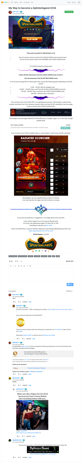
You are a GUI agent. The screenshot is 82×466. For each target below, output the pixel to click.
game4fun (44, 256)
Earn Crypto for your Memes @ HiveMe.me (28, 433)
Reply (70, 284)
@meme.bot (20, 389)
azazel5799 (23, 431)
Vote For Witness (35, 454)
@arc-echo (16, 11)
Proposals (27, 2)
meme (57, 256)
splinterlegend (22, 256)
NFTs (21, 2)
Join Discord (52, 454)
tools (49, 309)
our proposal (38, 371)
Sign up (74, 2)
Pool (32, 2)
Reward (69, 291)
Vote (31, 371)
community (64, 309)
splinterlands (13, 256)
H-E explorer (57, 329)
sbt (53, 256)
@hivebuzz (16, 342)
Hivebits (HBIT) (27, 335)
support (30, 256)
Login (68, 2)
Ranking (46, 359)
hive (50, 256)
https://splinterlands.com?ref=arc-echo (41, 231)
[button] (79, 2)
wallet (53, 309)
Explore (16, 2)
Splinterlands (69, 11)
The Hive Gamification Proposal (36, 368)
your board (27, 359)
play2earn (37, 256)
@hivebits (19, 305)
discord (58, 309)
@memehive (16, 378)
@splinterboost (17, 440)
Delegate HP (44, 454)
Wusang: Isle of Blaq (49, 335)
